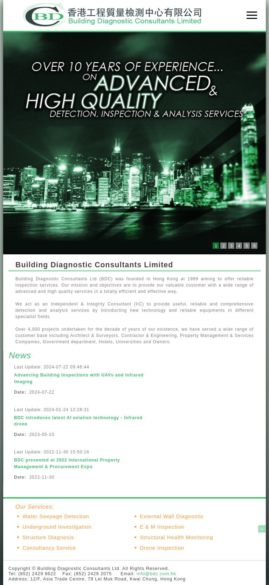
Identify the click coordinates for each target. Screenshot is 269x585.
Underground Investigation (56, 527)
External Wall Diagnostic (172, 516)
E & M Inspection (162, 527)
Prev (12, 143)
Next (256, 143)
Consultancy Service (49, 548)
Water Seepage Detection (55, 516)
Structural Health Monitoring (176, 537)
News (20, 355)
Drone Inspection (162, 548)
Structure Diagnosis (48, 537)
